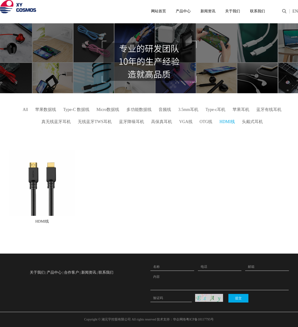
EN (295, 11)
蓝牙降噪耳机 (131, 121)
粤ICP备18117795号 (200, 319)
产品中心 (183, 11)
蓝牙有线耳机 (268, 109)
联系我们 (257, 11)
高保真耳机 (161, 121)
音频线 (165, 109)
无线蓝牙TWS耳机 (95, 121)
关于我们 (232, 11)
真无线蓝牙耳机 (56, 121)
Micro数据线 (107, 109)
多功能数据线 (139, 109)
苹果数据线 (45, 109)
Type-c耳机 (216, 109)
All (25, 109)
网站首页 (158, 11)
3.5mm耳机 (188, 109)
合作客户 (71, 272)
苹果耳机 (241, 109)
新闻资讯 (207, 11)
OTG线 (206, 121)
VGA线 (186, 121)
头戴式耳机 (252, 121)
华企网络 (179, 319)
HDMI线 (227, 121)
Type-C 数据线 (76, 109)
